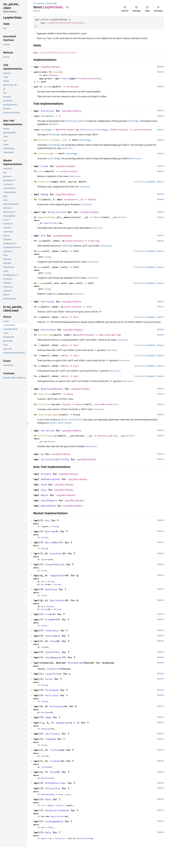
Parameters (47, 116)
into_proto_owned (49, 414)
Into (53, 641)
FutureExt (52, 630)
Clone (44, 166)
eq (39, 306)
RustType (47, 388)
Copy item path (67, 7)
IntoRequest (53, 657)
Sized (47, 257)
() (59, 116)
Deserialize (56, 212)
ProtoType (56, 706)
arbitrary (44, 153)
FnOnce (65, 78)
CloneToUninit (55, 564)
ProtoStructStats (72, 22)
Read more (67, 148)
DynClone (51, 589)
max (40, 251)
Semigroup (62, 722)
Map (58, 129)
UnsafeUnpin (49, 500)
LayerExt (51, 673)
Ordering (93, 240)
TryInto (55, 761)
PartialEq (47, 301)
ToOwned (50, 739)
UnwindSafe (48, 505)
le (39, 355)
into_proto (45, 394)
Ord (43, 235)
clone (41, 171)
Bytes (58, 388)
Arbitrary (47, 110)
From (48, 614)
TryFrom (55, 750)
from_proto (45, 404)
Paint (49, 679)
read (54, 3)
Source (36, 11)
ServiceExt (52, 733)
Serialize (47, 430)
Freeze (46, 473)
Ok (115, 435)
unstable (150, 181)
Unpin (44, 495)
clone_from (45, 181)
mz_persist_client (42, 3)
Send (44, 484)
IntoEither (52, 652)
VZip (53, 772)
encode (57, 72)
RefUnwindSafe (50, 479)
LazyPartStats (50, 66)
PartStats (51, 75)
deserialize (45, 217)
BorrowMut (52, 542)
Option (103, 334)
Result (92, 199)
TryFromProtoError (105, 404)
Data (48, 799)
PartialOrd (48, 329)
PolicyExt (52, 695)
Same (48, 717)
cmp (40, 240)
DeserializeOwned (57, 810)
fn (111, 129)
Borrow (49, 531)
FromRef (50, 619)
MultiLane (46, 778)
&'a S (74, 722)
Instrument (52, 635)
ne (39, 317)
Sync (44, 489)
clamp (41, 283)
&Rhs (64, 317)
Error (121, 217)
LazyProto (53, 22)
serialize (44, 435)
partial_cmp (45, 334)
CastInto (56, 553)
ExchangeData (54, 821)
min (40, 267)
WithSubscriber (55, 783)
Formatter (70, 199)
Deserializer (50, 223)
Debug (44, 194)
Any (47, 520)
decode (47, 86)
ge (39, 376)
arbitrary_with (47, 140)
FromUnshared (52, 669)
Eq (42, 454)
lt (39, 345)
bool (89, 306)
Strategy (46, 129)
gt (39, 365)
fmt (40, 199)
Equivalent (57, 600)
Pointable (52, 690)
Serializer (49, 441)
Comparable (57, 575)
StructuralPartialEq (55, 459)
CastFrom (45, 559)
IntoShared (75, 662)
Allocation (52, 788)
